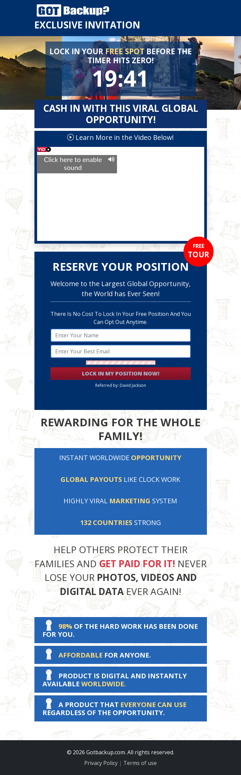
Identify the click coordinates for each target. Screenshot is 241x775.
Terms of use (140, 763)
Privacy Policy (101, 763)
